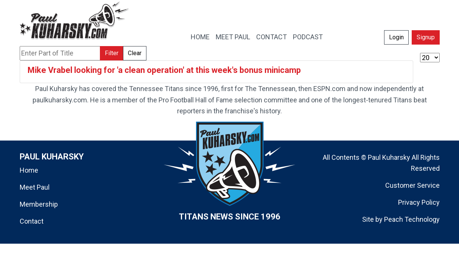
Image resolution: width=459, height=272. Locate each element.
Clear (135, 53)
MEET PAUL (233, 37)
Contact (32, 221)
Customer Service (412, 185)
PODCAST (308, 37)
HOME (200, 37)
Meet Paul (35, 187)
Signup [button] (426, 37)
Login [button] (396, 37)
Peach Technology (412, 219)
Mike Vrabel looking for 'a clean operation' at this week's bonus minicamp (164, 70)
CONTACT (271, 37)
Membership (39, 204)
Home (29, 170)
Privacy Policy (419, 202)
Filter (111, 53)
